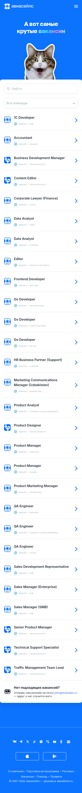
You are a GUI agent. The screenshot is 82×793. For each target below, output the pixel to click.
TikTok (34, 742)
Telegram (20, 742)
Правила (56, 776)
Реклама (67, 771)
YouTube (54, 742)
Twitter (27, 742)
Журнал (68, 742)
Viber (47, 742)
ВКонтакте (14, 742)
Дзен (41, 742)
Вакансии (27, 776)
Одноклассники (61, 742)
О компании (16, 771)
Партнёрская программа (43, 771)
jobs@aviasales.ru (65, 692)
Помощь (42, 776)
